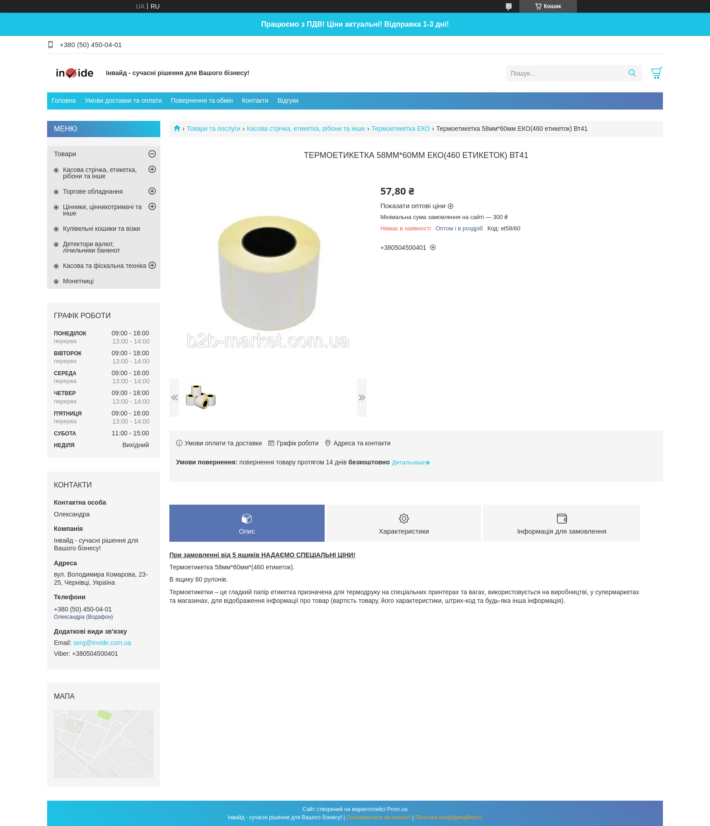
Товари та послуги (213, 128)
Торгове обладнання (93, 191)
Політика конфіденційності (448, 817)
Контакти (255, 100)
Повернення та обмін (202, 100)
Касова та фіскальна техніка (104, 265)
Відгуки (288, 100)
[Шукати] (632, 73)
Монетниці (78, 281)
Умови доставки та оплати (123, 100)
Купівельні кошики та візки (101, 228)
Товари (65, 154)
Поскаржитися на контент (378, 817)
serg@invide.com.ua (102, 642)
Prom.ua (397, 809)
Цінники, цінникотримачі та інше (102, 210)
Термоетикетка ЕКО (400, 128)
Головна (64, 100)
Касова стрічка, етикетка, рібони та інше (306, 128)
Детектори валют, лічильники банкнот (91, 247)
